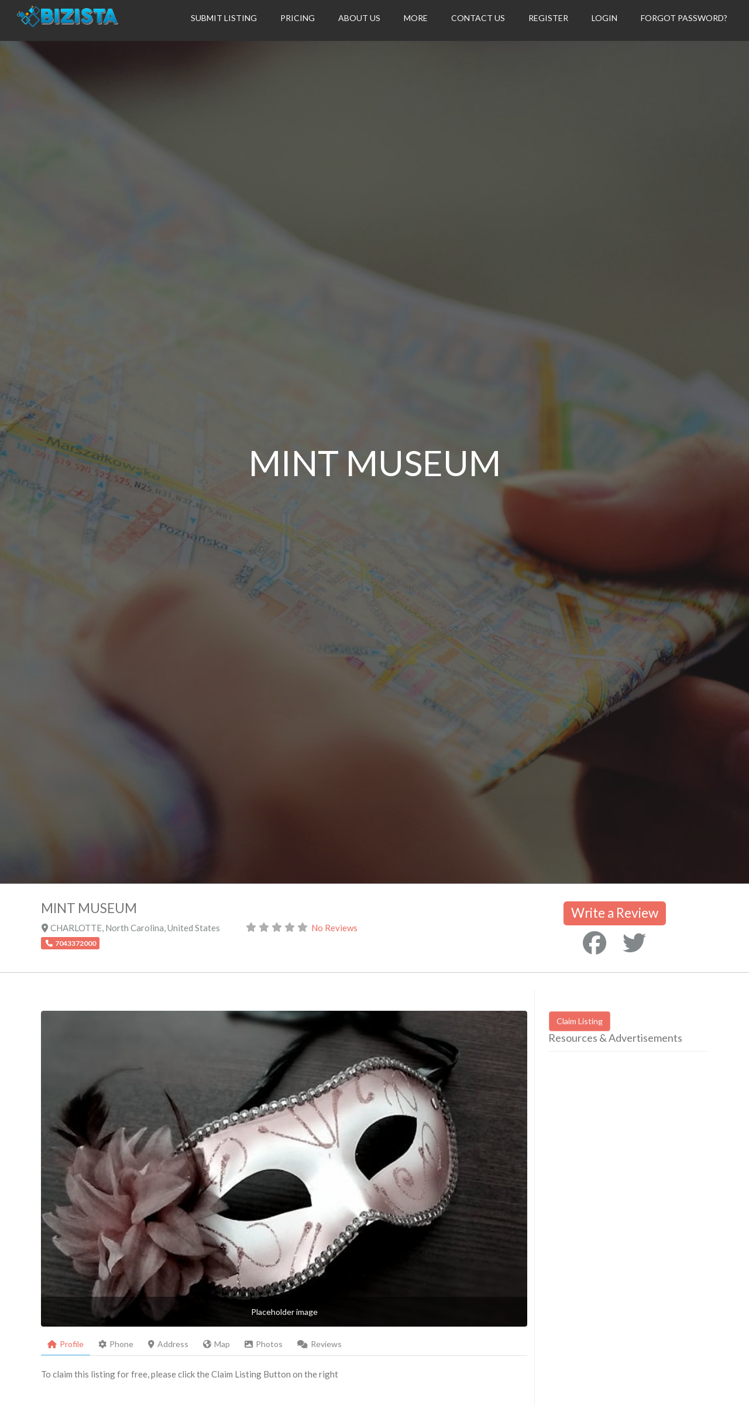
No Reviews (334, 927)
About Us (359, 18)
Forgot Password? (684, 18)
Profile (65, 1344)
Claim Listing (579, 1021)
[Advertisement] (646, 1171)
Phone (115, 1344)
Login (604, 18)
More (416, 18)
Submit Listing (224, 18)
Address (168, 1344)
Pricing (297, 18)
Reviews (319, 1344)
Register (548, 18)
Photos (264, 1344)
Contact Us (478, 18)
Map (216, 1344)
